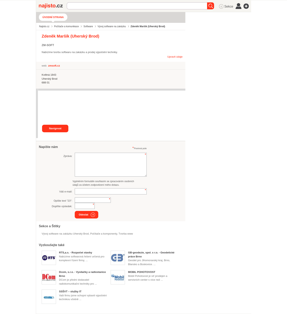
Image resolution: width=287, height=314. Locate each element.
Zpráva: (67, 156)
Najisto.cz (53, 6)
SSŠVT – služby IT (70, 291)
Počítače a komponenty (103, 233)
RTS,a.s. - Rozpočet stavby (75, 252)
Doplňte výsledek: (62, 206)
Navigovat (55, 128)
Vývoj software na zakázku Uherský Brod (65, 233)
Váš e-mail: (65, 191)
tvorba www (126, 233)
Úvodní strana (53, 17)
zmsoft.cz (54, 65)
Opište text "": (63, 200)
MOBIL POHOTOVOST (141, 272)
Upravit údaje (175, 56)
